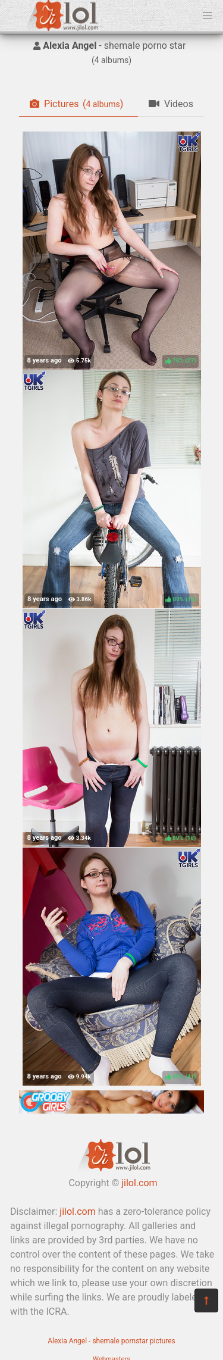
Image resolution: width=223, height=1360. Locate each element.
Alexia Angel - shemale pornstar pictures (111, 1341)
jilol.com (139, 1183)
